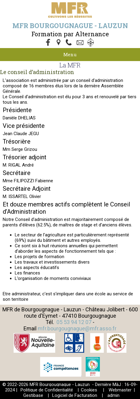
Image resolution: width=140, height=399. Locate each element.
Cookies (89, 390)
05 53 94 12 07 (73, 322)
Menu (70, 54)
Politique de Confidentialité (47, 390)
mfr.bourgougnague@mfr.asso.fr (77, 328)
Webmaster (120, 390)
